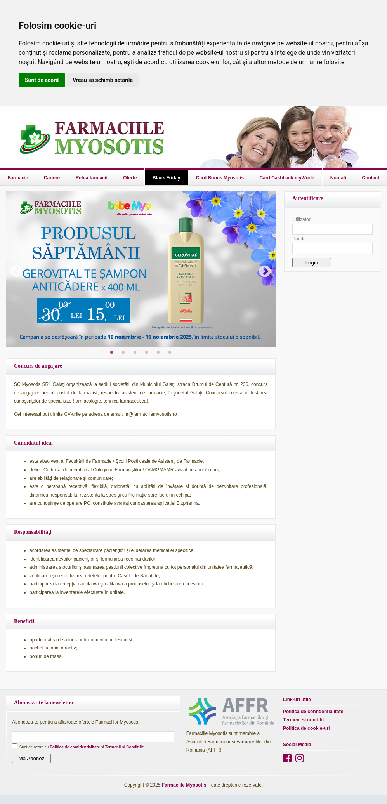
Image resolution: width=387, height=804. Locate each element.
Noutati (338, 178)
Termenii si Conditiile (124, 747)
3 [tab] (135, 352)
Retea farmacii (92, 178)
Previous (13, 269)
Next (262, 269)
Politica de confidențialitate (313, 711)
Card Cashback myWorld (287, 178)
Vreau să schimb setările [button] (103, 80)
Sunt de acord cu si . (82, 747)
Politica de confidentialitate (75, 747)
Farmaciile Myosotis (184, 785)
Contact (371, 178)
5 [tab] (158, 352)
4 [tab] (147, 352)
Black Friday (166, 178)
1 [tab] (112, 352)
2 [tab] (123, 352)
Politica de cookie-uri (306, 728)
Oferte (130, 178)
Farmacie (18, 178)
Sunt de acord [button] (42, 80)
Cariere (52, 178)
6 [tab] (170, 352)
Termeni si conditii (303, 719)
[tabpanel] (141, 269)
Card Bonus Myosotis (220, 178)
